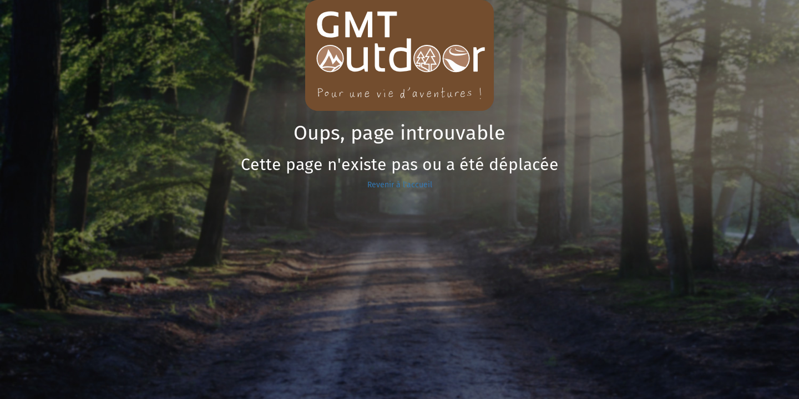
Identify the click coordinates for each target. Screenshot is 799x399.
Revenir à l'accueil (399, 184)
